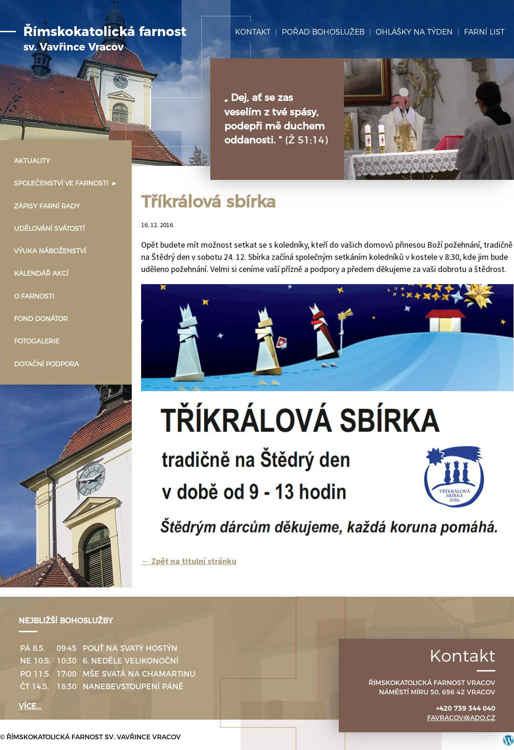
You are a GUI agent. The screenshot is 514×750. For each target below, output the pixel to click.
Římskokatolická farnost (104, 38)
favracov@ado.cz (461, 718)
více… (30, 706)
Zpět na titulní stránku (188, 561)
